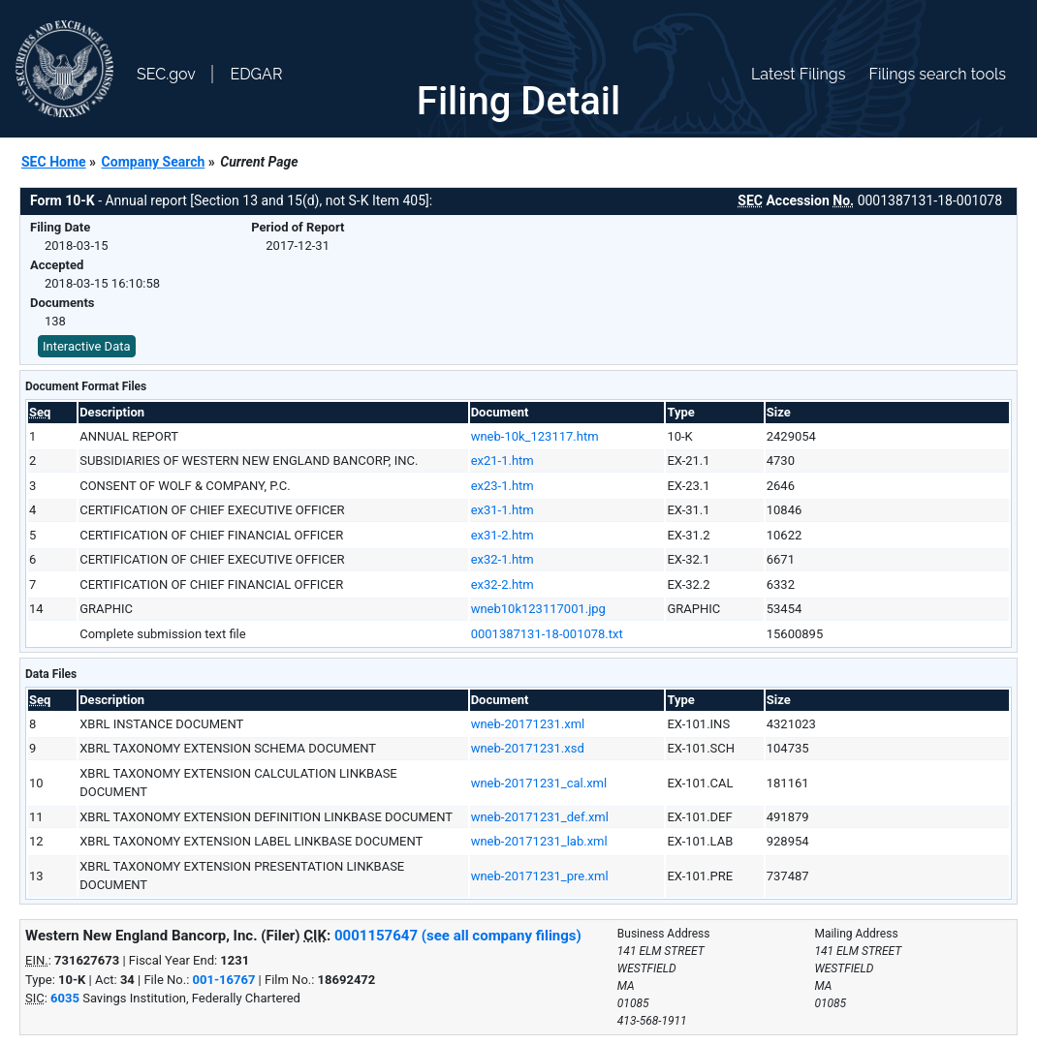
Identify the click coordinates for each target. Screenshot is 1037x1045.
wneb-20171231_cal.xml (539, 783)
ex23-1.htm (502, 485)
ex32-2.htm (502, 584)
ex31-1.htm (502, 510)
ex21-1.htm (502, 460)
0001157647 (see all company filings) (457, 935)
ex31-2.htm (502, 535)
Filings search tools (937, 74)
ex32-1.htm (502, 559)
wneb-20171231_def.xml (540, 817)
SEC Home (53, 161)
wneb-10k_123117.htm (535, 436)
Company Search (153, 161)
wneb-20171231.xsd (527, 748)
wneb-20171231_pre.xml (540, 876)
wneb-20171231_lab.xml (539, 841)
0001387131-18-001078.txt (547, 634)
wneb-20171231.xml (528, 724)
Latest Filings (798, 74)
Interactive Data (87, 346)
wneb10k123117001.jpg (538, 608)
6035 (64, 998)
